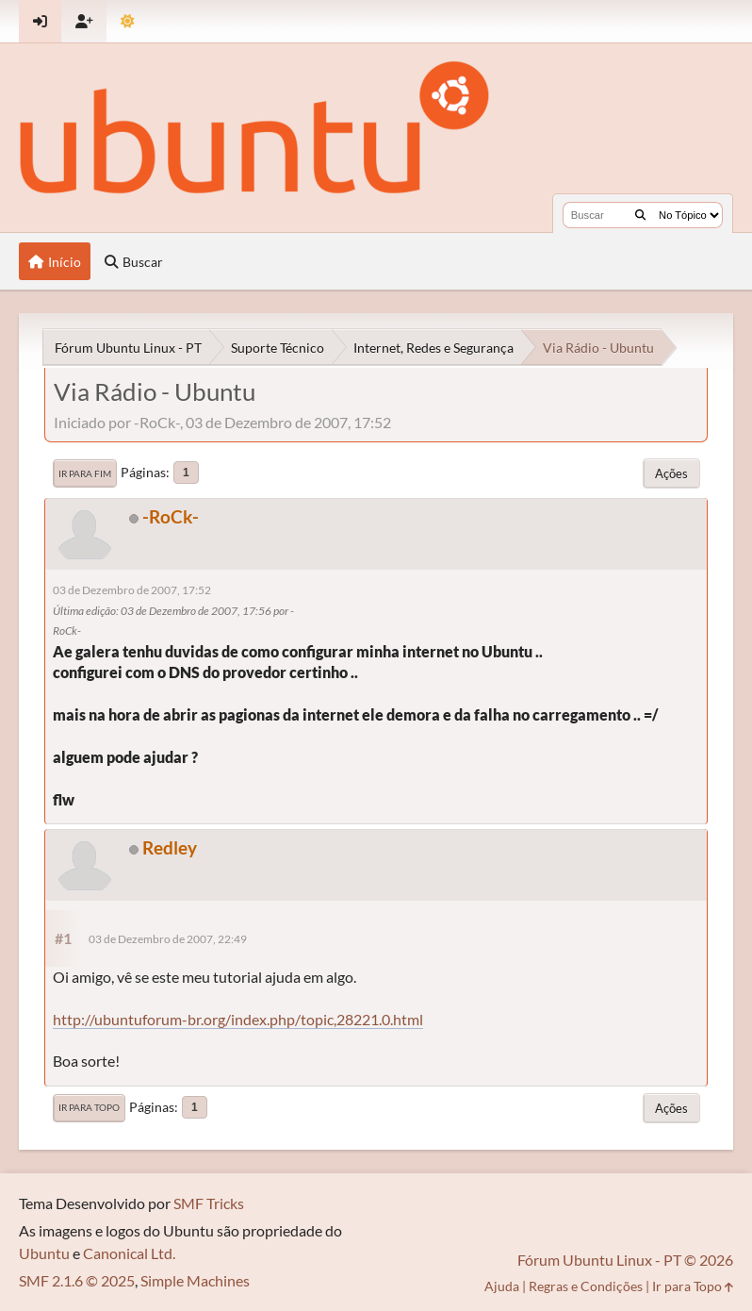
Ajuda (501, 1286)
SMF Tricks (208, 1203)
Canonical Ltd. (129, 1253)
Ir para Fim (84, 473)
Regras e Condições (586, 1286)
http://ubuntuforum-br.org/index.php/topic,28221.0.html (238, 1019)
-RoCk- (170, 516)
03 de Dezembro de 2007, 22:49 (168, 939)
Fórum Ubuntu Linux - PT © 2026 (625, 1260)
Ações (671, 473)
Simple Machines (195, 1280)
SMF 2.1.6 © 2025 (77, 1280)
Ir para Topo (89, 1107)
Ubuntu (44, 1253)
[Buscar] (640, 215)
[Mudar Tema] (127, 21)
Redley (169, 847)
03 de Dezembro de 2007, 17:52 (132, 590)
